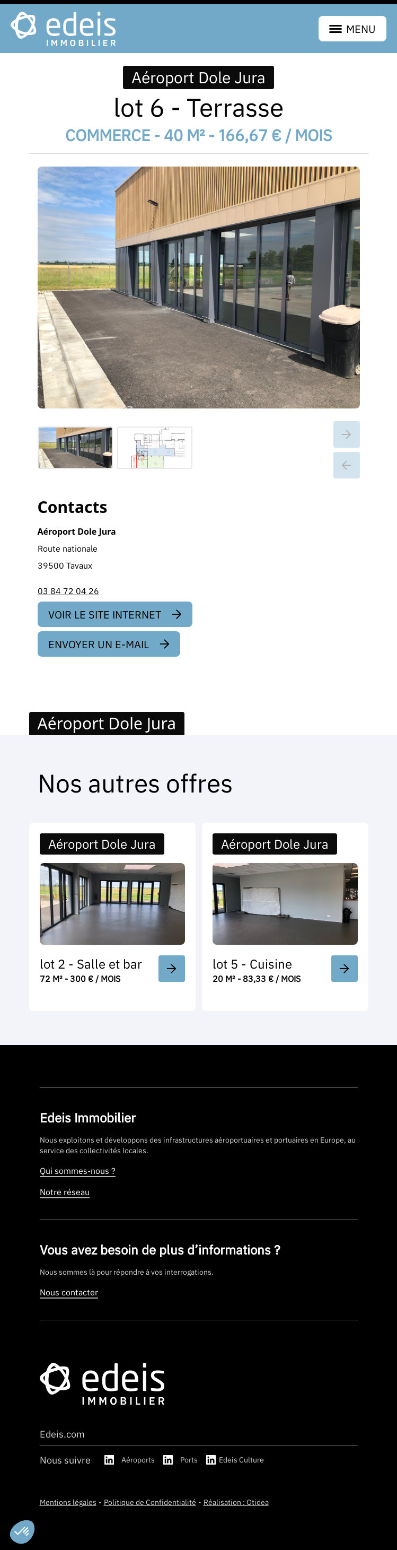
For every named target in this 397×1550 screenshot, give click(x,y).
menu (352, 28)
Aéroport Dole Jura (198, 77)
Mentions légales (68, 1502)
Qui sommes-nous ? (78, 1170)
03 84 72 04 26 (68, 591)
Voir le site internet (115, 614)
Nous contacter (69, 1292)
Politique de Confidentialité (150, 1502)
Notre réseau (65, 1192)
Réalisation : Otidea (236, 1502)
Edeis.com (62, 1434)
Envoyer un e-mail (109, 644)
